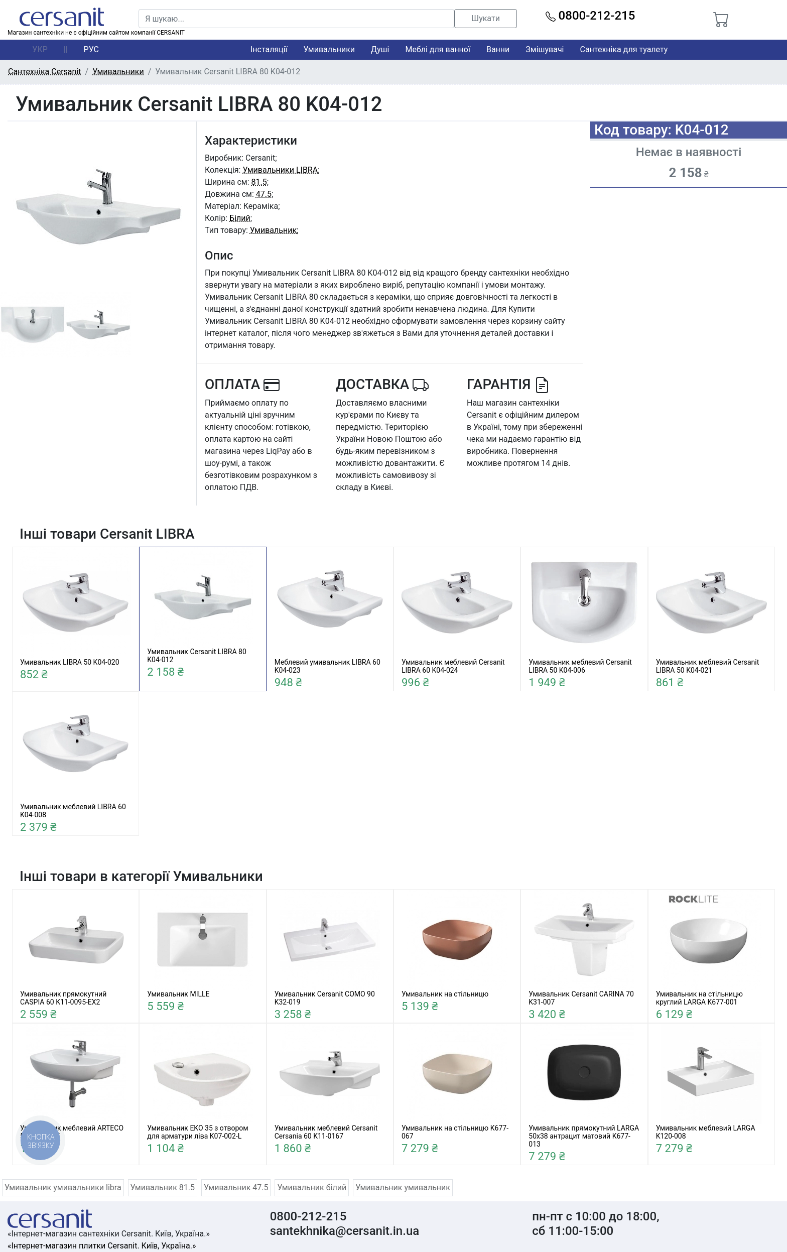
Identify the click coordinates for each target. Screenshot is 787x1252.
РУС (91, 49)
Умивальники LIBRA (280, 170)
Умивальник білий (311, 1187)
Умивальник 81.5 (162, 1187)
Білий (239, 218)
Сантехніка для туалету (624, 49)
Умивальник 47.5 (236, 1187)
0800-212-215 (590, 16)
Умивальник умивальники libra (63, 1187)
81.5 (259, 182)
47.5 (264, 194)
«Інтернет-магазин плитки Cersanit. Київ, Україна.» (102, 1245)
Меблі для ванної (437, 49)
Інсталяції (269, 49)
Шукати (485, 18)
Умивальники (329, 49)
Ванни (497, 49)
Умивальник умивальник (402, 1187)
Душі (380, 49)
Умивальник (273, 230)
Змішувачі (545, 49)
